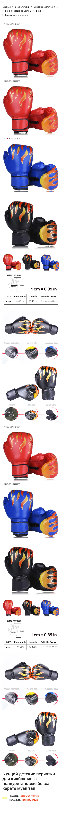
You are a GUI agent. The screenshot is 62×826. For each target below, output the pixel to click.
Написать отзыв (29, 800)
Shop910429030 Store (29, 796)
